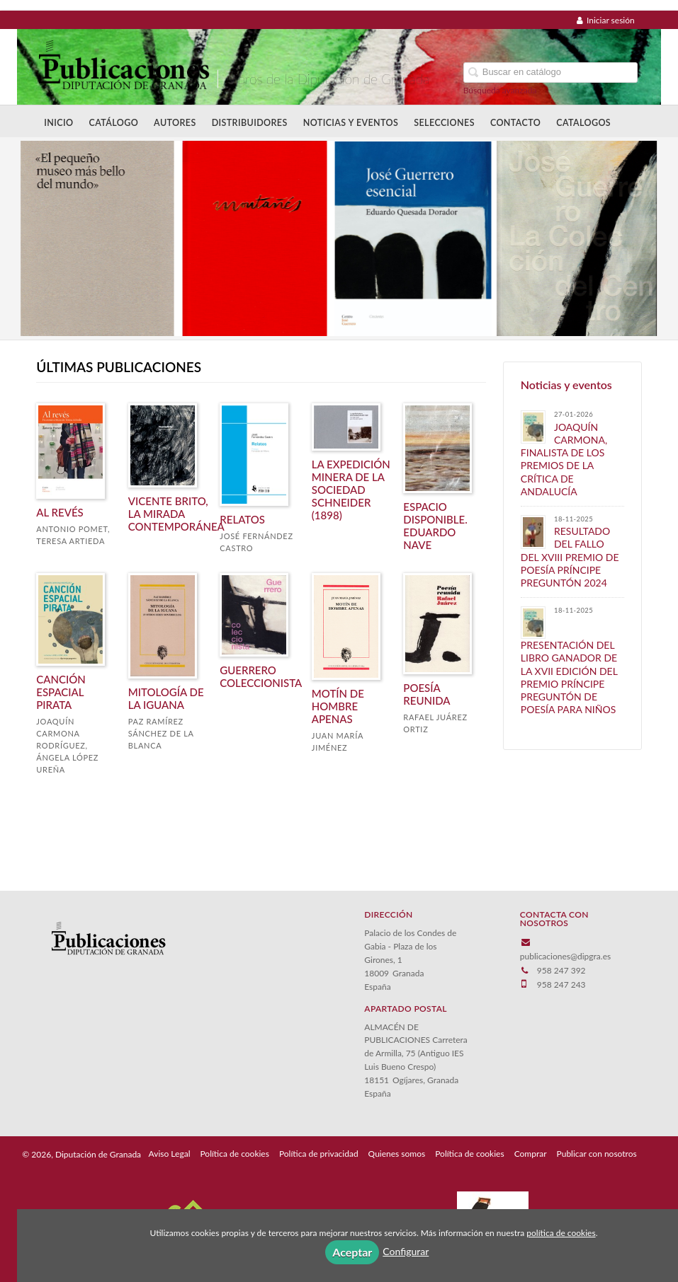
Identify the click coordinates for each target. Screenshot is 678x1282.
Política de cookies (234, 1153)
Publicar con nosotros (597, 1153)
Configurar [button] (406, 1251)
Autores (175, 122)
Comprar (530, 1153)
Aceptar (352, 1252)
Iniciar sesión (606, 20)
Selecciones (444, 122)
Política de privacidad (318, 1153)
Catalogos (583, 122)
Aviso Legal (170, 1153)
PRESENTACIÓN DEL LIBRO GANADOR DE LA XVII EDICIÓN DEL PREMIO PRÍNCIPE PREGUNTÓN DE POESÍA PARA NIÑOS (569, 677)
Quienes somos (397, 1153)
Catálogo (113, 122)
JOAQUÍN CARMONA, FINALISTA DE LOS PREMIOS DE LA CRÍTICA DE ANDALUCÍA (564, 459)
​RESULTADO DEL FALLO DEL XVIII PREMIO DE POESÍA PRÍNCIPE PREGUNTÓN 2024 (570, 557)
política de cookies (560, 1233)
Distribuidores (250, 122)
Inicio (58, 122)
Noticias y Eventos (351, 122)
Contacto (515, 122)
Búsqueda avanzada (500, 90)
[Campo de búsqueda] (550, 72)
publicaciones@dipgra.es (565, 956)
